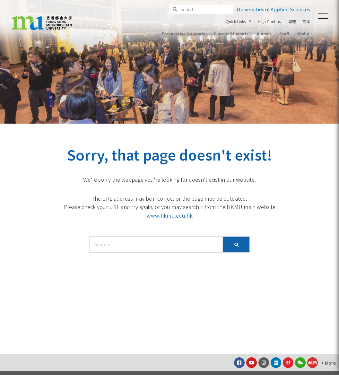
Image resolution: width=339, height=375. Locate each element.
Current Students (231, 33)
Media (303, 33)
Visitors (301, 45)
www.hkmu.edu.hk (170, 215)
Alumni (264, 33)
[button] (323, 16)
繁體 (292, 21)
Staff (284, 33)
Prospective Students (183, 33)
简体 (306, 21)
